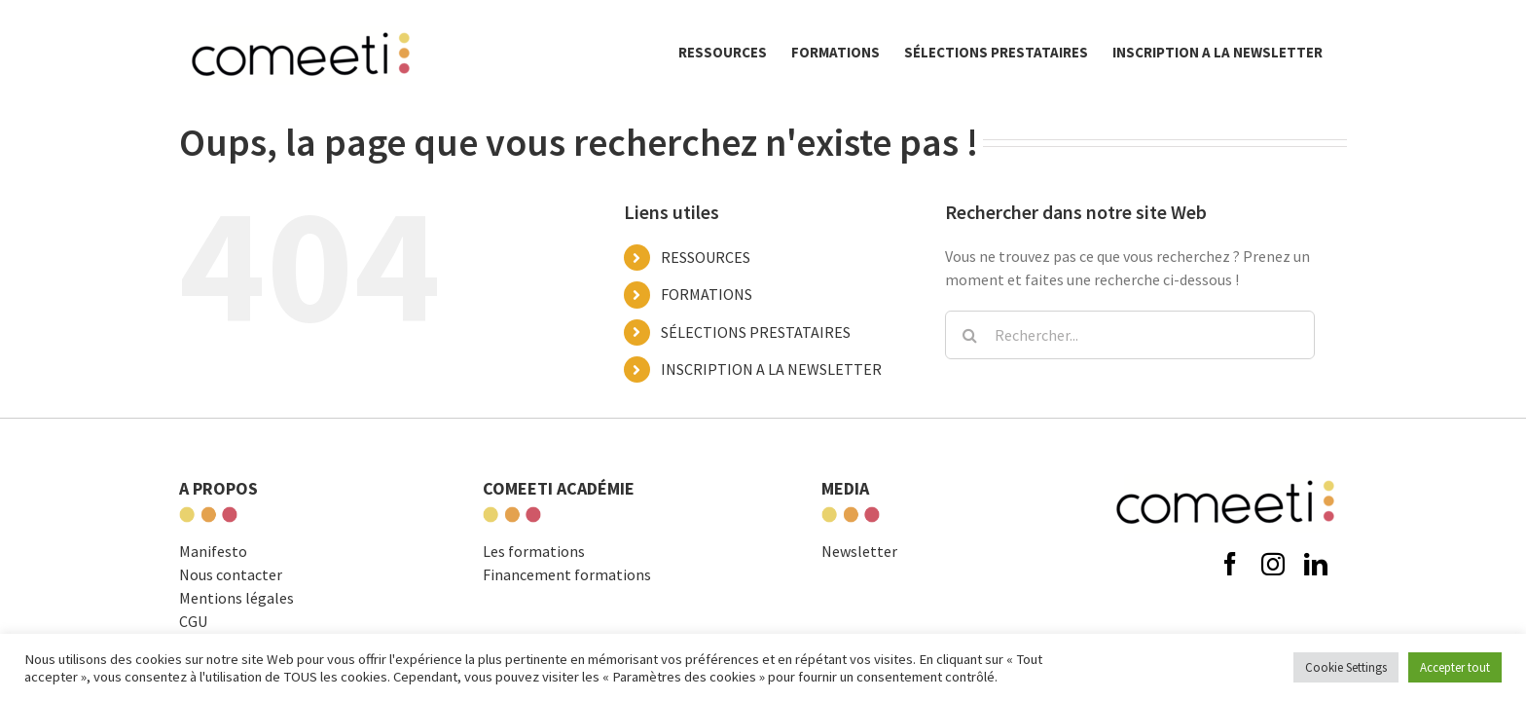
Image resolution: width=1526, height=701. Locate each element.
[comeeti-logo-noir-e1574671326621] (1225, 475)
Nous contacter (230, 574)
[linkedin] (1315, 563)
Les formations (534, 551)
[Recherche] (969, 335)
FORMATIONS (706, 294)
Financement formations (567, 574)
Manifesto (213, 551)
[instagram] (1273, 563)
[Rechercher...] (1130, 335)
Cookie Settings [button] (1346, 667)
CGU (193, 621)
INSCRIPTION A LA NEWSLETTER (771, 369)
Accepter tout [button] (1455, 667)
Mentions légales (236, 598)
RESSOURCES (705, 257)
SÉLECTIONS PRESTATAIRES (756, 332)
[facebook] (1230, 563)
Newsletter (859, 551)
